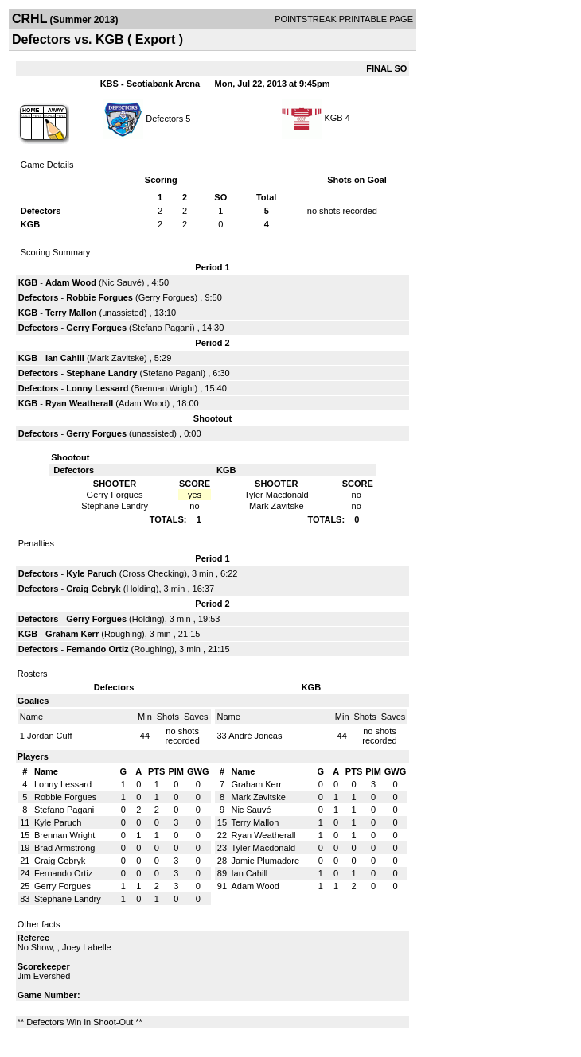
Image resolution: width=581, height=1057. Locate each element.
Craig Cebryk (93, 588)
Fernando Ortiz (97, 649)
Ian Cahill (64, 358)
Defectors (164, 117)
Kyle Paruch (91, 573)
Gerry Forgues (166, 297)
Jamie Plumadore (265, 860)
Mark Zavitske (117, 358)
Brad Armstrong (64, 848)
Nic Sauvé (122, 282)
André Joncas (255, 735)
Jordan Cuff (49, 735)
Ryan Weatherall (79, 403)
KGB (333, 117)
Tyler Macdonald (263, 848)
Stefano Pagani (162, 327)
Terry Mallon (71, 312)
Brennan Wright (164, 388)
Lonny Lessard (97, 388)
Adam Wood (70, 282)
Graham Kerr (72, 634)
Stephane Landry (101, 373)
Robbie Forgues (99, 297)
